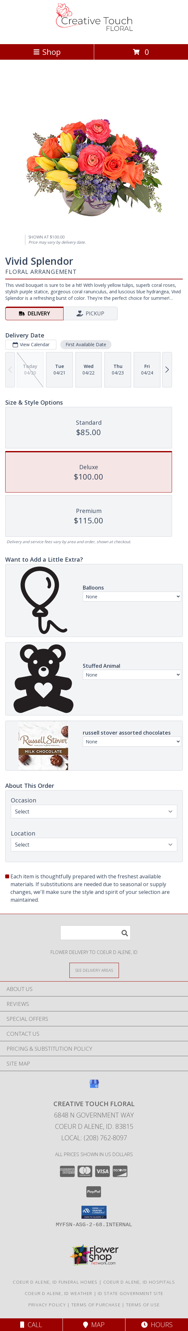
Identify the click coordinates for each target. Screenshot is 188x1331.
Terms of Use (143, 1305)
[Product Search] (95, 932)
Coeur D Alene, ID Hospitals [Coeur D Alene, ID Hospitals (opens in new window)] (139, 1282)
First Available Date (85, 344)
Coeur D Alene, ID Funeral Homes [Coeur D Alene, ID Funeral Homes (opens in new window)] (55, 1282)
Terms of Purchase (96, 1305)
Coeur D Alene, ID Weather (59, 1293)
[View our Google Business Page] (94, 1087)
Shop (47, 51)
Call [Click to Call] (31, 1324)
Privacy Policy (47, 1305)
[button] (94, 1212)
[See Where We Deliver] (94, 970)
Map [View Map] (94, 1324)
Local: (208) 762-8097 (94, 1137)
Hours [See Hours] (157, 1324)
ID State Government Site (130, 1293)
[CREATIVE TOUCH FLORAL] (94, 34)
